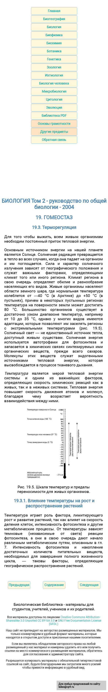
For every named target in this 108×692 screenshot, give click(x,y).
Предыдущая (19, 585)
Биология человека (54, 83)
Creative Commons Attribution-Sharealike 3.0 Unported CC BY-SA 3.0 (53, 618)
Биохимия (54, 43)
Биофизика (54, 35)
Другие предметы (54, 132)
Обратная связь (54, 140)
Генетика (54, 59)
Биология (54, 27)
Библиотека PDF (54, 115)
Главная (54, 11)
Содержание (54, 585)
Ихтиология (54, 75)
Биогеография (54, 19)
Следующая (89, 585)
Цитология (54, 99)
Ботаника (54, 51)
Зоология (54, 67)
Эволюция (54, 107)
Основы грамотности (54, 124)
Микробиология (54, 91)
